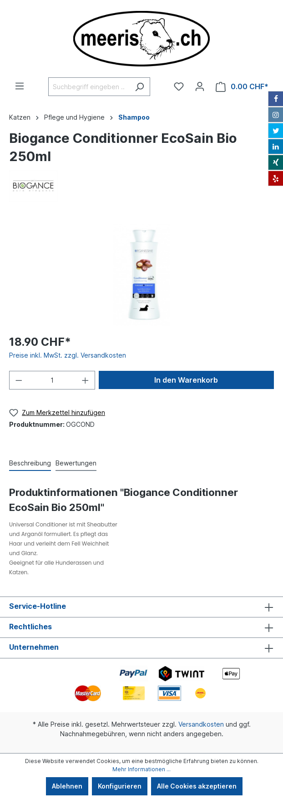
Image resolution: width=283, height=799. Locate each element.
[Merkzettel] (178, 86)
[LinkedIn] (275, 146)
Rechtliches (30, 626)
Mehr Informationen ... (141, 769)
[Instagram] (275, 114)
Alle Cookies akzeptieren (197, 786)
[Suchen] (139, 86)
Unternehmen (34, 647)
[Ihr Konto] (199, 86)
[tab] (30, 463)
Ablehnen (67, 786)
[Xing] (275, 162)
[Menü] (19, 86)
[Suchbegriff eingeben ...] (88, 86)
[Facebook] (275, 98)
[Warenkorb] (242, 87)
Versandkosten (201, 724)
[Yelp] (275, 178)
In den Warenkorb (186, 379)
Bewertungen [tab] (76, 463)
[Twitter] (275, 130)
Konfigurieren (120, 786)
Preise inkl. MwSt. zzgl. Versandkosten (67, 355)
